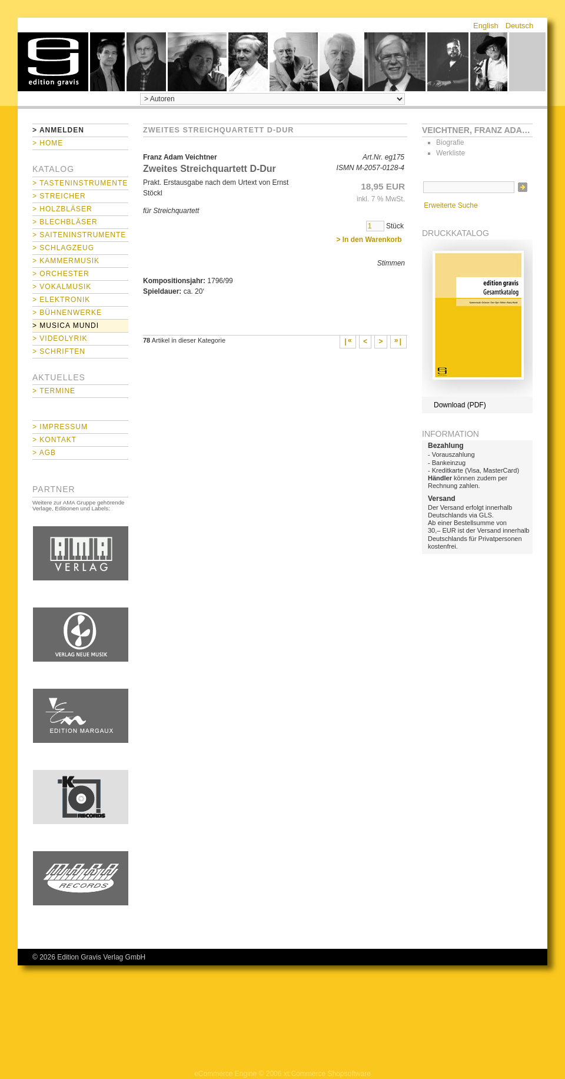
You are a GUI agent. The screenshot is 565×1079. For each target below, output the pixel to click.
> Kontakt (54, 440)
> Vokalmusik (61, 287)
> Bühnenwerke (67, 312)
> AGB (44, 453)
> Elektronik (61, 300)
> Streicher (59, 196)
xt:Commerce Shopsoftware (327, 1074)
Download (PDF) (460, 405)
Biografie (450, 142)
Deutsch (520, 25)
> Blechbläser (65, 222)
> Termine (53, 391)
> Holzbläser (62, 209)
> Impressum (60, 427)
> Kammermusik (65, 261)
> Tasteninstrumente (80, 183)
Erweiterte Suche (450, 205)
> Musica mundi (65, 325)
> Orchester (60, 274)
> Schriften (58, 351)
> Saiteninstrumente (79, 235)
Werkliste (450, 153)
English (485, 25)
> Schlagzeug (63, 248)
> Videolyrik (59, 338)
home (53, 61)
